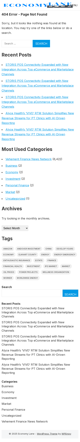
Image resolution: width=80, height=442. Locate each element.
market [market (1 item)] (66, 266)
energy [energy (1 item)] (45, 254)
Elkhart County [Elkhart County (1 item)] (27, 254)
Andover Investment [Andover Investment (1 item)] (28, 248)
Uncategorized (15, 198)
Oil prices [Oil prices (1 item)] (8, 272)
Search (7, 287)
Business (11, 165)
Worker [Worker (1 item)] (7, 278)
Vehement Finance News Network (28, 159)
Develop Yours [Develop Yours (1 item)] (65, 248)
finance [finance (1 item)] (52, 260)
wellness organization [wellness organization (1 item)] (56, 272)
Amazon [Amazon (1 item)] (7, 248)
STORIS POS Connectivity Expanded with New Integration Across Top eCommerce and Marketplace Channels (38, 69)
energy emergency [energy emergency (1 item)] (64, 254)
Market (10, 192)
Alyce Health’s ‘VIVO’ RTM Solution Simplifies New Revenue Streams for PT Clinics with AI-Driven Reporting (38, 118)
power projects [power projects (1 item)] (28, 272)
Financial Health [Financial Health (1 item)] (12, 266)
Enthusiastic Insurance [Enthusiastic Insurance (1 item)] (16, 260)
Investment (12, 179)
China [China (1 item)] (48, 248)
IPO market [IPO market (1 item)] (51, 266)
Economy (11, 172)
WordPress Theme (47, 433)
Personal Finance (17, 185)
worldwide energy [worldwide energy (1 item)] (27, 278)
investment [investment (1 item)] (33, 266)
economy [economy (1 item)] (8, 254)
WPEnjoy (66, 433)
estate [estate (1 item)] (39, 260)
